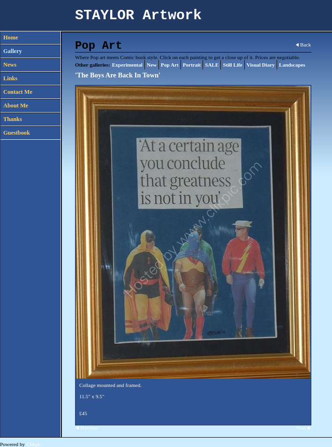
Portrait (192, 65)
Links (10, 78)
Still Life (232, 65)
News (9, 64)
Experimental (127, 65)
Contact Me (17, 92)
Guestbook (16, 132)
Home (10, 37)
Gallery (12, 51)
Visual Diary (261, 65)
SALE (212, 65)
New (152, 65)
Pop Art (170, 65)
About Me (15, 105)
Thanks (12, 119)
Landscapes (292, 65)
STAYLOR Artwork (138, 15)
